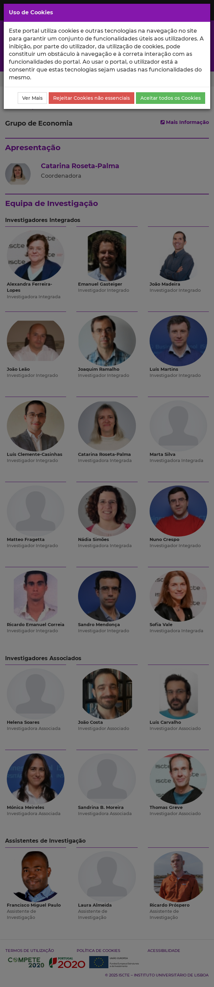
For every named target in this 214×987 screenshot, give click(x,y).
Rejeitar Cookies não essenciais (91, 98)
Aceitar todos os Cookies (170, 98)
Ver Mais (32, 98)
